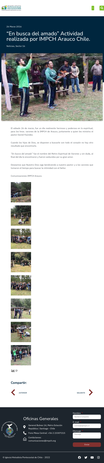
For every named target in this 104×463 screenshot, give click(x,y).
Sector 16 (20, 46)
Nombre (77, 413)
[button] (93, 8)
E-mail (76, 422)
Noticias (10, 46)
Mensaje (77, 431)
